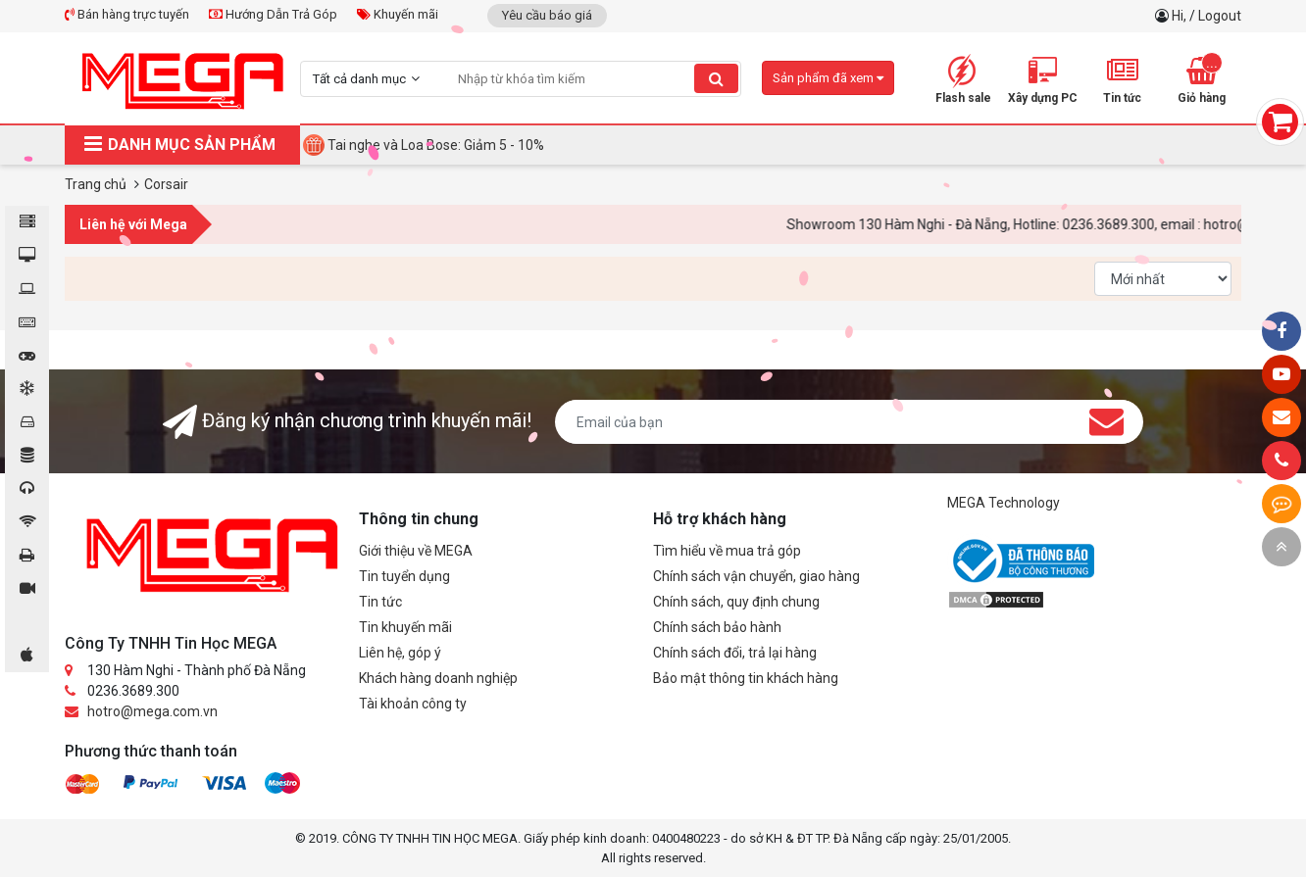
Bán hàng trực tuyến (127, 14)
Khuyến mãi (397, 14)
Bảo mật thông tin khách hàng (745, 678)
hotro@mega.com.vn (152, 711)
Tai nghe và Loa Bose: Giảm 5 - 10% (435, 145)
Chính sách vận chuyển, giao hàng (756, 576)
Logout (1219, 16)
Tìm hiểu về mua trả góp (727, 551)
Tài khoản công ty (413, 703)
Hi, (1180, 16)
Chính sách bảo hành (717, 627)
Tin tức (380, 601)
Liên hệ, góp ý (400, 652)
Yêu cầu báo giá (547, 15)
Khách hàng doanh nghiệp (438, 678)
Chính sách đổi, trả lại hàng (735, 652)
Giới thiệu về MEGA (416, 551)
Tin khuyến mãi (405, 627)
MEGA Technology (1003, 503)
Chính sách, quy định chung (736, 601)
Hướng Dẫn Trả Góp (273, 14)
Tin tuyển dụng (404, 576)
